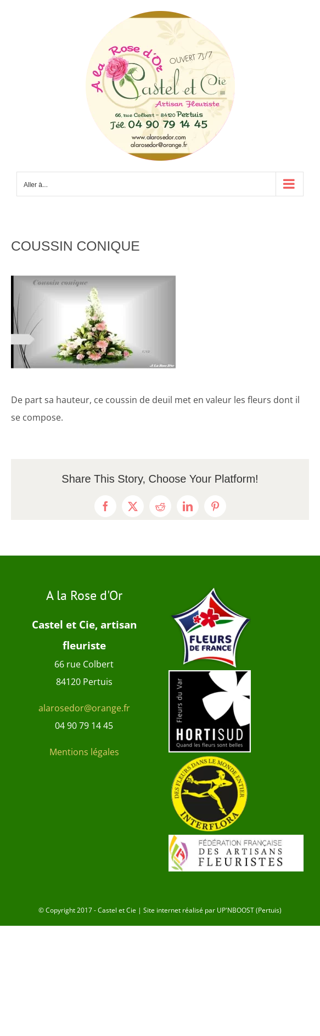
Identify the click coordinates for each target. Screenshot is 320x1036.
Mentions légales (84, 752)
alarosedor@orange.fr (84, 708)
